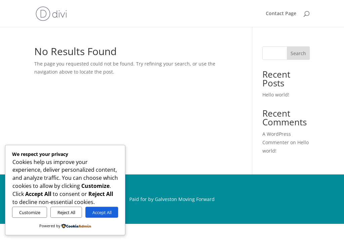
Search (298, 53)
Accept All (102, 212)
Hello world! (275, 94)
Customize (29, 212)
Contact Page (281, 13)
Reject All (66, 212)
